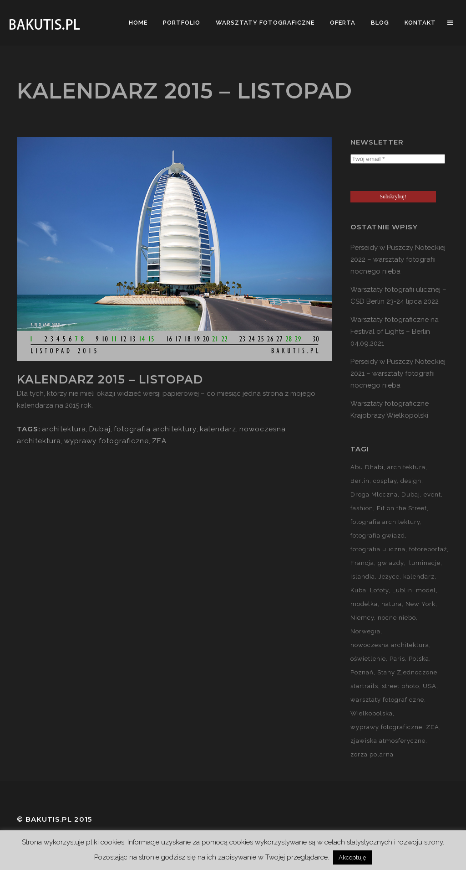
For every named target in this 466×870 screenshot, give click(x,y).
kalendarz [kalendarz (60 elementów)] (419, 576)
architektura (64, 429)
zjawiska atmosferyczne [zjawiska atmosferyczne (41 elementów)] (387, 740)
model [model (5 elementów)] (426, 590)
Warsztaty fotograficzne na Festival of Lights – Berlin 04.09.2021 (394, 331)
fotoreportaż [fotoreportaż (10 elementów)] (428, 549)
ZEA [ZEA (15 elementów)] (432, 727)
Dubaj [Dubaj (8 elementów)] (410, 494)
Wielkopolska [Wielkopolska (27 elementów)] (371, 713)
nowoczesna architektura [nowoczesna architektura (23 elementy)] (389, 645)
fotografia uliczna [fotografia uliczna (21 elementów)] (377, 549)
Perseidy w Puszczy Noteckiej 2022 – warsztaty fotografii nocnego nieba (398, 259)
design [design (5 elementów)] (410, 480)
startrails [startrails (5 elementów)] (364, 686)
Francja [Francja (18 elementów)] (362, 562)
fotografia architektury (155, 429)
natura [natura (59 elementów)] (391, 604)
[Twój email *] (397, 159)
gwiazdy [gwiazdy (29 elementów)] (391, 562)
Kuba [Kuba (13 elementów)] (358, 590)
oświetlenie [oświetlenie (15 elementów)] (368, 658)
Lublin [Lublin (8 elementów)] (402, 590)
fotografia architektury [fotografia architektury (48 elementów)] (385, 521)
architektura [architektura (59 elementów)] (406, 467)
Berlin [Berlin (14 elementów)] (360, 480)
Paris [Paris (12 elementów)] (397, 658)
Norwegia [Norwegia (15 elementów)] (365, 631)
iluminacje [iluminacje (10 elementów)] (424, 562)
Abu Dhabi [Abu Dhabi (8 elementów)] (367, 467)
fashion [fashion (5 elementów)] (361, 508)
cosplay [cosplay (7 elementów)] (385, 480)
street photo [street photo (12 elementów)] (400, 686)
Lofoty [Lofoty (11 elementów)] (379, 590)
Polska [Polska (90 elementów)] (419, 658)
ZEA (159, 441)
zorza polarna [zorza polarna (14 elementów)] (372, 754)
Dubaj (100, 429)
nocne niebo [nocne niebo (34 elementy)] (397, 617)
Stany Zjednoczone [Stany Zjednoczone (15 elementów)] (407, 672)
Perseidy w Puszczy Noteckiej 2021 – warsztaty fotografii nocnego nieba (398, 373)
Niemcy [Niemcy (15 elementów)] (362, 617)
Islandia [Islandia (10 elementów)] (362, 576)
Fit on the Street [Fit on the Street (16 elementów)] (402, 508)
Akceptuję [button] (352, 857)
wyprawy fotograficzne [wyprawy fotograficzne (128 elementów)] (386, 727)
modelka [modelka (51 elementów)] (364, 604)
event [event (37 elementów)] (432, 494)
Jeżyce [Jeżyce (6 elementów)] (389, 576)
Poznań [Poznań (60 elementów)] (362, 672)
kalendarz (218, 429)
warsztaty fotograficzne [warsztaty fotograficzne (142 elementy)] (387, 699)
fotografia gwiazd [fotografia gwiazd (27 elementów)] (377, 535)
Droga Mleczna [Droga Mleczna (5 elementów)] (374, 494)
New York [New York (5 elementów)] (420, 604)
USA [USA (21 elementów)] (429, 686)
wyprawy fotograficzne (106, 441)
